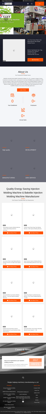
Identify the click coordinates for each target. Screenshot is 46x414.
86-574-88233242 (40, 0)
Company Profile (37, 388)
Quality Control (37, 392)
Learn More (23, 90)
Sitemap (36, 399)
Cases (37, 397)
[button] (6, 19)
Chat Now (35, 59)
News (37, 395)
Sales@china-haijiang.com (28, 0)
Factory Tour (36, 390)
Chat (40, 3)
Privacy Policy (36, 402)
